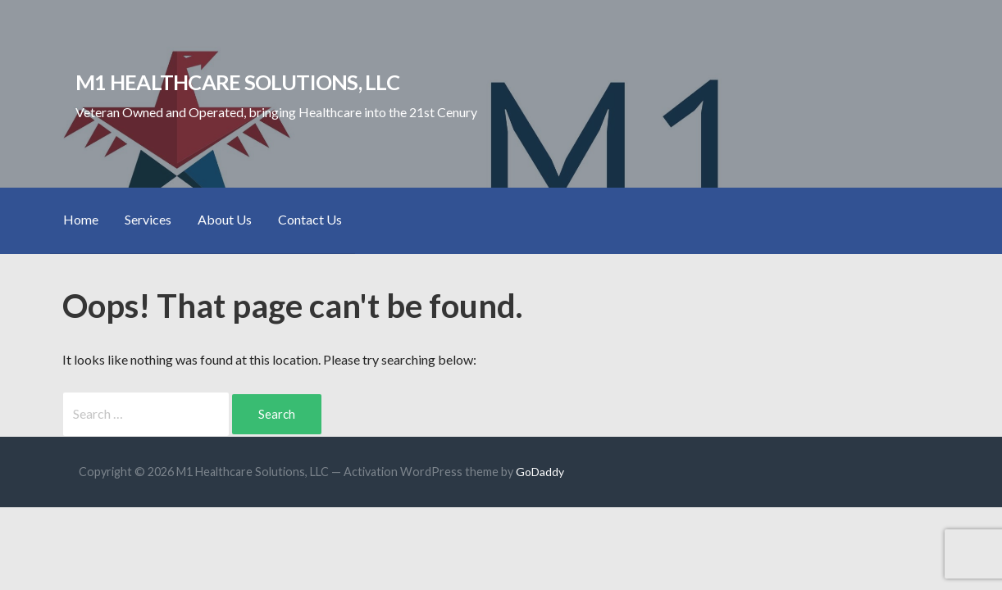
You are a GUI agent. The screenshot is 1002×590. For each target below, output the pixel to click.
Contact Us (310, 219)
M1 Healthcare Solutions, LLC (237, 82)
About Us (225, 219)
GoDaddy (540, 472)
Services (148, 219)
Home (80, 219)
